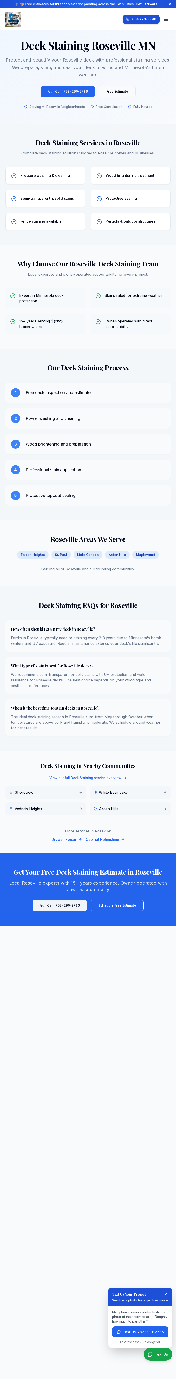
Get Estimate (148, 4)
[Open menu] (165, 19)
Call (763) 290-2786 (68, 91)
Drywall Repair (67, 839)
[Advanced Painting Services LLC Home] (13, 19)
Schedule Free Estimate (117, 905)
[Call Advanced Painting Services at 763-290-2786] (141, 19)
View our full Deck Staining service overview (88, 778)
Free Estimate (117, 91)
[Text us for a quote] (158, 1354)
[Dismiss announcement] (169, 4)
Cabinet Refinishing (105, 839)
